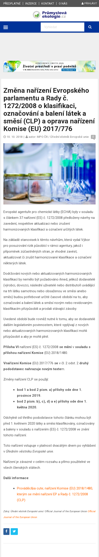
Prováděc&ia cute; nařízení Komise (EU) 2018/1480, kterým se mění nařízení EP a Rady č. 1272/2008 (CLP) (55, 494)
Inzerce (31, 3)
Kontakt (47, 3)
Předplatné (12, 3)
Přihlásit (89, 3)
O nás (63, 3)
